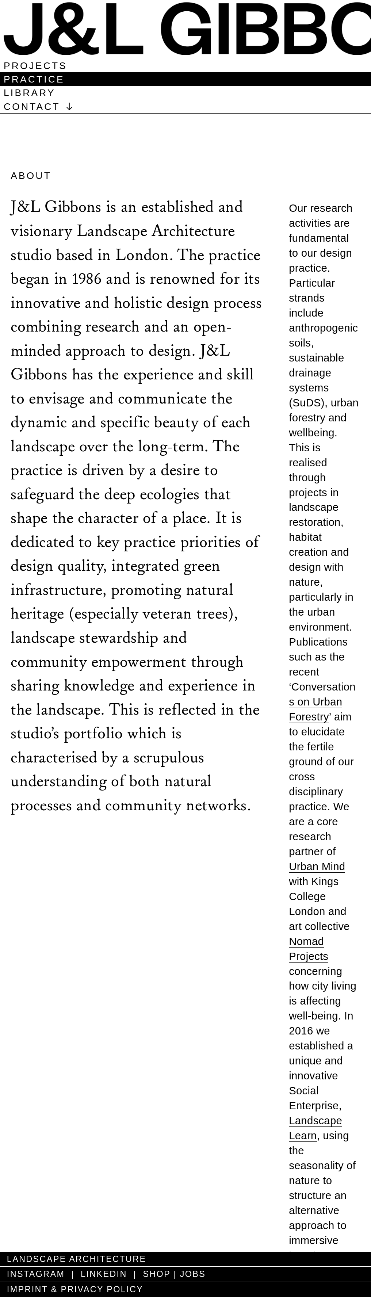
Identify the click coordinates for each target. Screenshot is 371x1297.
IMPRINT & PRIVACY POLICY (73, 1289)
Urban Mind (317, 866)
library (30, 92)
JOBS (193, 1274)
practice (34, 79)
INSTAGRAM (34, 1274)
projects (35, 65)
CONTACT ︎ (40, 106)
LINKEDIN (104, 1274)
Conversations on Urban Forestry (322, 702)
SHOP (156, 1274)
